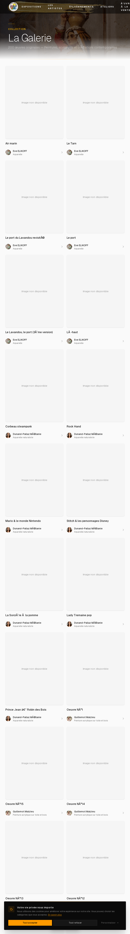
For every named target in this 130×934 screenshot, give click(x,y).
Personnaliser (110, 923)
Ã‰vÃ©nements (81, 6)
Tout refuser (75, 923)
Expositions (31, 6)
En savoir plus (55, 915)
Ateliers (107, 6)
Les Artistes (55, 7)
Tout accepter (30, 923)
